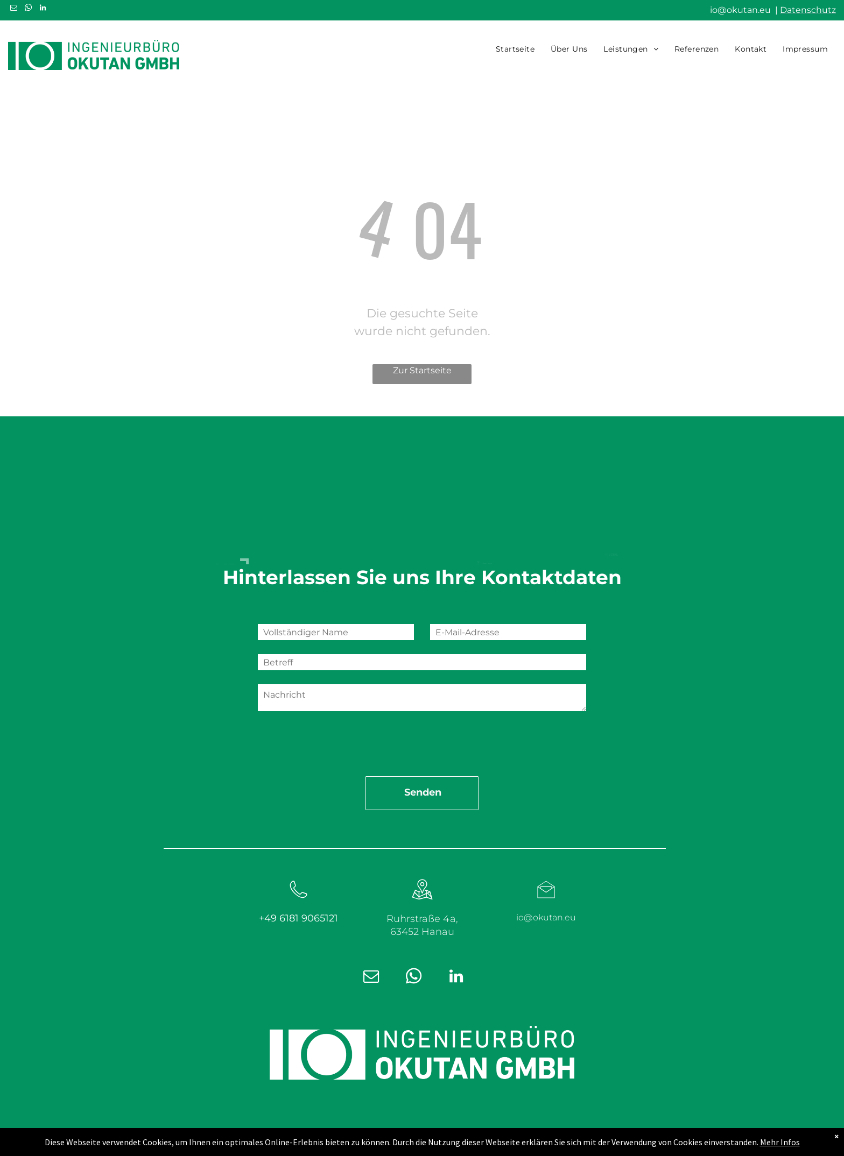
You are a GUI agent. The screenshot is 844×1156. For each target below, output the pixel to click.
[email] (13, 9)
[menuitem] (515, 49)
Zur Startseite (422, 370)
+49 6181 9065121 (298, 865)
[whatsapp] (28, 9)
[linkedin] (42, 9)
